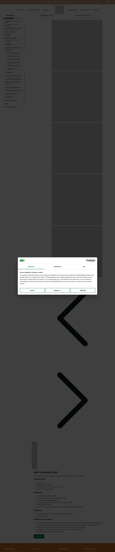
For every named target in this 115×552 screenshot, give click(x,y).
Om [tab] (84, 266)
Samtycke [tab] (31, 266)
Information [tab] (57, 266)
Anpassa (57, 290)
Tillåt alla (83, 290)
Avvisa (32, 290)
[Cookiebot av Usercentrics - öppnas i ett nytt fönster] (87, 260)
